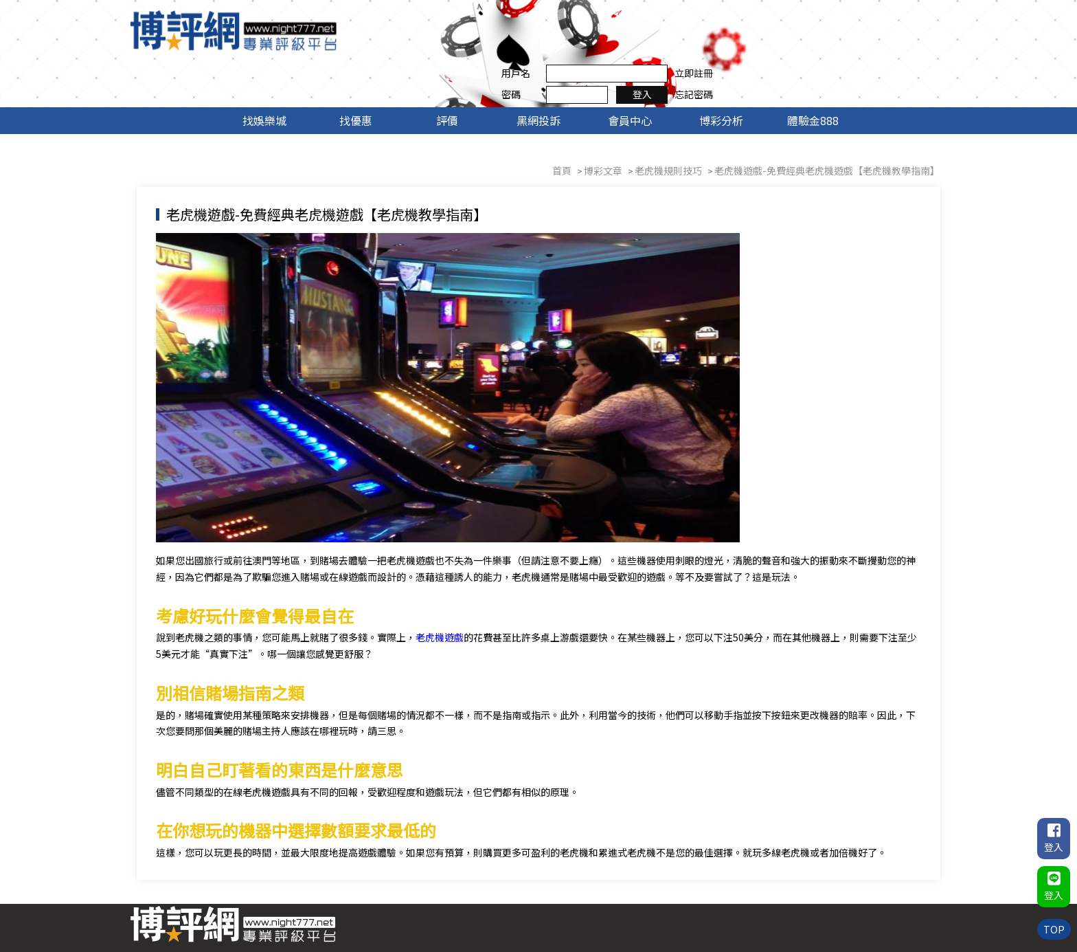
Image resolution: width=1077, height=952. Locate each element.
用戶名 (735, 19)
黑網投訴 (538, 74)
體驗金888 (813, 74)
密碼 (730, 40)
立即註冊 (913, 19)
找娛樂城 (264, 74)
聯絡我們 (913, 893)
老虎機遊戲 (451, 592)
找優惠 (355, 74)
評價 (447, 74)
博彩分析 (721, 74)
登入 (861, 40)
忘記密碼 (913, 40)
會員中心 (630, 74)
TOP (1053, 928)
